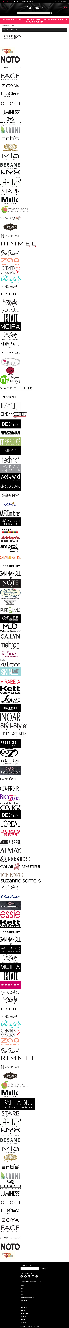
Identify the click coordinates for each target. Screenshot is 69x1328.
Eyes (22, 1288)
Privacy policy (25, 1313)
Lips (22, 1291)
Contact (63, 1)
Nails (22, 1294)
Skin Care (24, 1300)
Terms (23, 1319)
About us (56, 1)
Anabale (34, 8)
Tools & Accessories (27, 1297)
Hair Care (24, 1303)
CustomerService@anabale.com (32, 1281)
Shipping (23, 1316)
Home (3, 25)
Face (22, 1285)
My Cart (23, 1322)
